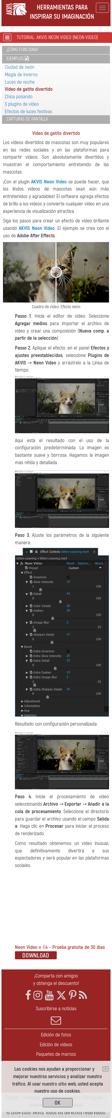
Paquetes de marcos (56, 1054)
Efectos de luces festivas (28, 111)
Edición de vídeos (56, 1044)
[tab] (56, 50)
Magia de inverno (21, 74)
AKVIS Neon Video (49, 182)
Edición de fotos (56, 1035)
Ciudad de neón (19, 67)
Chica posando (19, 96)
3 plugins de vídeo (22, 104)
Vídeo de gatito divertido (29, 89)
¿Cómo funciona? (22, 50)
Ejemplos (18, 59)
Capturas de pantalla (27, 119)
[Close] (105, 1069)
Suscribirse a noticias (56, 1015)
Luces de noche (20, 82)
